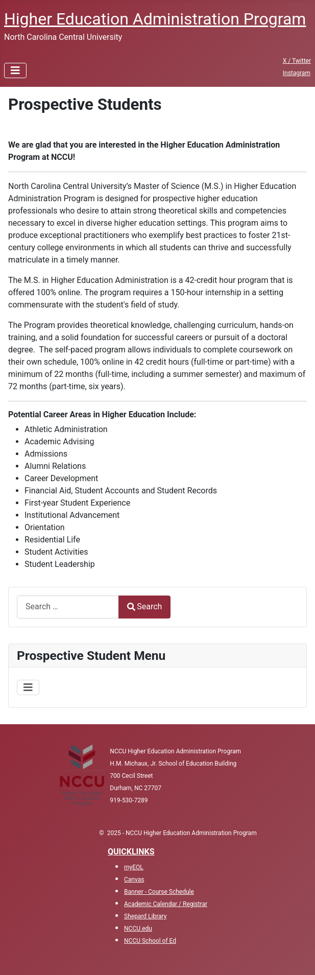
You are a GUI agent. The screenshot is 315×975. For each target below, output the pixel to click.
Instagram (296, 73)
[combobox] (68, 607)
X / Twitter (297, 60)
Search (144, 606)
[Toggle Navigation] (15, 70)
